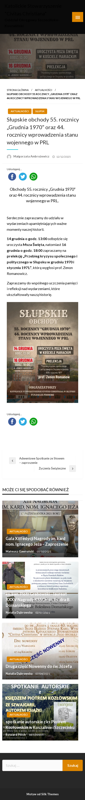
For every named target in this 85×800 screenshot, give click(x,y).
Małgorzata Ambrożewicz (31, 156)
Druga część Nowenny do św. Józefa (39, 666)
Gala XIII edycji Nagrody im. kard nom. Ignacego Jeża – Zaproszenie (37, 541)
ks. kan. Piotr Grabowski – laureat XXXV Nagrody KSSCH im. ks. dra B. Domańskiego (38, 599)
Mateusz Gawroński (20, 551)
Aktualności (43, 89)
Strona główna (18, 89)
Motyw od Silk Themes (43, 794)
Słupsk (39, 111)
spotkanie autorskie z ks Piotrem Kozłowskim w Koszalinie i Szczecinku (40, 724)
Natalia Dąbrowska (19, 612)
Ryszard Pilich (16, 734)
